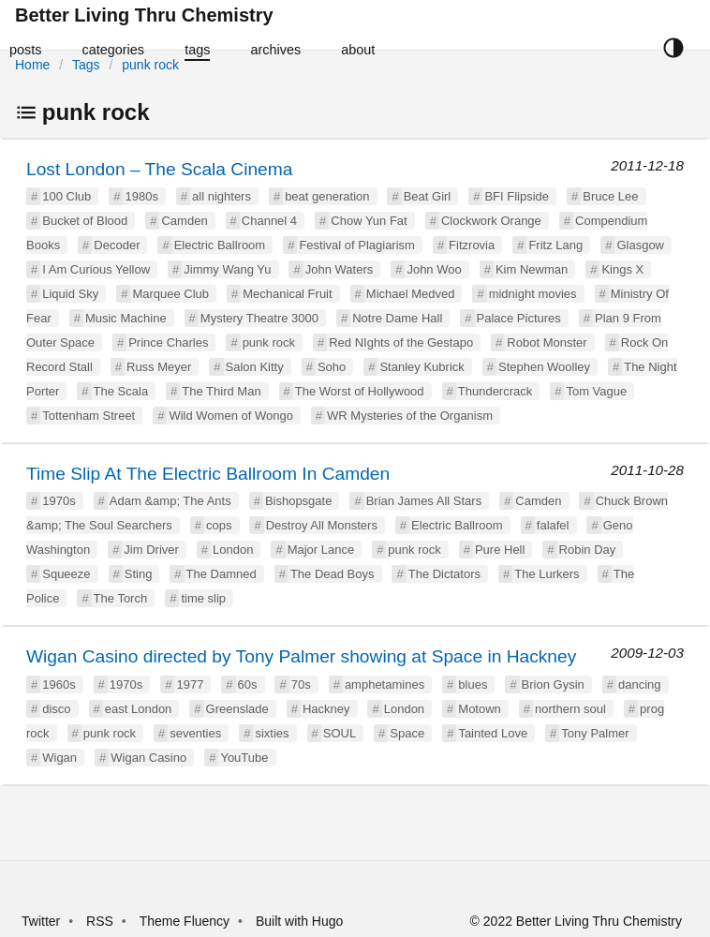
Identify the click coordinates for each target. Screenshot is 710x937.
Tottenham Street (88, 416)
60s (248, 684)
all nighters (221, 196)
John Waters (339, 269)
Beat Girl (427, 196)
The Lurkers (546, 574)
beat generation (327, 196)
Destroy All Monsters (321, 525)
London (233, 550)
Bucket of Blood (84, 221)
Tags (86, 64)
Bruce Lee (610, 196)
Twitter (41, 921)
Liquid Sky (70, 294)
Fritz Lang (555, 245)
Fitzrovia (472, 245)
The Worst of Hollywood (359, 391)
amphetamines (384, 684)
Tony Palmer (595, 733)
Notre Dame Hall (397, 318)
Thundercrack (495, 391)
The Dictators (444, 574)
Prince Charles (168, 342)
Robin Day (587, 550)
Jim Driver (151, 550)
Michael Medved (410, 294)
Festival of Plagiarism (357, 245)
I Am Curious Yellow (96, 269)
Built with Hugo (299, 921)
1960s (58, 684)
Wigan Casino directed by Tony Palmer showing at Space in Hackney (301, 656)
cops (218, 525)
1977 (189, 684)
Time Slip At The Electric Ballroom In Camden (208, 473)
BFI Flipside (516, 196)
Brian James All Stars (424, 501)
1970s (58, 501)
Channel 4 (269, 221)
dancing (639, 684)
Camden (184, 221)
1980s (141, 196)
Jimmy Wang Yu (227, 269)
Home (32, 64)
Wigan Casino (148, 758)
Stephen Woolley (544, 367)
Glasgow (640, 245)
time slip (203, 598)
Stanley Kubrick (421, 367)
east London (138, 709)
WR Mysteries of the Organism (410, 416)
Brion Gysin (553, 684)
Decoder (117, 245)
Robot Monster (546, 342)
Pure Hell (500, 550)
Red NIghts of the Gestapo (401, 342)
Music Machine (126, 318)
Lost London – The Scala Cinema (159, 169)
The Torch (121, 598)
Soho (332, 367)
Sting (139, 574)
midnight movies (533, 294)
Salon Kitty (255, 367)
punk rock (150, 64)
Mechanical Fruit (287, 294)
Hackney (326, 709)
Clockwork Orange (491, 221)
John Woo (434, 269)
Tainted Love (492, 733)
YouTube (244, 758)
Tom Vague (596, 391)
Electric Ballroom (220, 245)
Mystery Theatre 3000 (259, 318)
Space (407, 733)
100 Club (66, 196)
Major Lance (321, 550)
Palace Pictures (519, 318)
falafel (553, 525)
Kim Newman (532, 269)
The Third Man (221, 391)
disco (56, 709)
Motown (479, 709)
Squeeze (66, 574)
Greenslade (237, 709)
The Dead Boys (332, 574)
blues (472, 684)
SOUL (339, 733)
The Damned (221, 574)
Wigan (59, 758)
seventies (195, 733)
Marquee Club (170, 294)
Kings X (622, 269)
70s (301, 684)
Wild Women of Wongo (230, 416)
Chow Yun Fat (369, 221)
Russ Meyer (158, 367)
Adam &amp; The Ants (170, 501)
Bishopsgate (299, 501)
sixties (271, 733)
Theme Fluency (186, 921)
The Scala (121, 391)
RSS (99, 921)
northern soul (570, 709)
